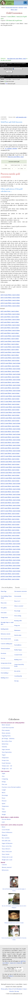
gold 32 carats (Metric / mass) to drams (10, 480)
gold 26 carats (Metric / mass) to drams (10, 448)
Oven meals (3, 612)
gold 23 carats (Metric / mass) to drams (10, 431)
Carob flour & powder (8, 727)
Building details (4, 629)
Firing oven (17, 625)
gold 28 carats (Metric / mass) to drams (10, 459)
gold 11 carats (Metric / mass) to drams (10, 366)
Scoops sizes (5, 760)
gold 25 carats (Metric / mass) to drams (10, 442)
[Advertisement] (14, 41)
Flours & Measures (7, 832)
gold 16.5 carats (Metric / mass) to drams (10, 396)
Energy (4, 781)
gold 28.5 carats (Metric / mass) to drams (10, 461)
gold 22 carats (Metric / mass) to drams (10, 426)
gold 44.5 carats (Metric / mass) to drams (10, 549)
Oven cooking (17, 615)
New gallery (4, 607)
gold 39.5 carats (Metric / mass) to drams (10, 521)
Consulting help (18, 676)
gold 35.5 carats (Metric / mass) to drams (10, 500)
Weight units (5, 768)
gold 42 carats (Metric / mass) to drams (10, 535)
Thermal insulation (5, 648)
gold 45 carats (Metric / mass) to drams (10, 551)
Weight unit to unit (7, 859)
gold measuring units (21, 117)
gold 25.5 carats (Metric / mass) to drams (10, 445)
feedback (11, 977)
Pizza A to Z (17, 601)
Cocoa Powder (6, 829)
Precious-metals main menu (12, 7)
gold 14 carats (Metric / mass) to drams (10, 382)
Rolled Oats (5, 744)
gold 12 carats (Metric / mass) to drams (10, 371)
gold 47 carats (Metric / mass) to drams (10, 562)
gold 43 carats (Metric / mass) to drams (10, 541)
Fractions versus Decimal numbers (11, 787)
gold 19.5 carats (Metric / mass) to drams (10, 412)
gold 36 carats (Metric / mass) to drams (10, 502)
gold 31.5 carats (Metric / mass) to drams (10, 478)
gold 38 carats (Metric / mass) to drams (10, 513)
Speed (3, 803)
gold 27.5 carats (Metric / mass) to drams (10, 456)
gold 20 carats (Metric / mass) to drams (10, 415)
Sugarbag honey (6, 735)
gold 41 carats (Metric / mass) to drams (10, 530)
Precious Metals (6, 819)
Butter (3, 827)
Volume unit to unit (7, 857)
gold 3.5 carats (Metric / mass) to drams (10, 325)
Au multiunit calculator (11, 148)
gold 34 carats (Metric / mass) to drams (10, 491)
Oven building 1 (5, 673)
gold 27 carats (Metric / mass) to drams (10, 453)
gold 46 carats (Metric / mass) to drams (10, 557)
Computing (5, 779)
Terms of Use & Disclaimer (15, 989)
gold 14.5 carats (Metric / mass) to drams (10, 385)
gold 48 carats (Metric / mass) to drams (10, 568)
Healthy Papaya (18, 649)
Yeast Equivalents (7, 752)
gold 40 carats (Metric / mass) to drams (10, 524)
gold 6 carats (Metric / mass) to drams (10, 338)
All (11, 765)
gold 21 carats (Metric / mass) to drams (10, 420)
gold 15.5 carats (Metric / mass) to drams (10, 390)
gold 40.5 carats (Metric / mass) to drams (10, 527)
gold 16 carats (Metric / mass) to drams (10, 393)
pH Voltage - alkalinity (8, 738)
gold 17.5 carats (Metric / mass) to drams (10, 401)
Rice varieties (5, 838)
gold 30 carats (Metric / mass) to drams (10, 469)
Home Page (3, 591)
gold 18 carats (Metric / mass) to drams (10, 404)
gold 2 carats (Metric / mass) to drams (10, 316)
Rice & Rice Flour (7, 741)
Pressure (4, 800)
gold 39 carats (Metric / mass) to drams (10, 519)
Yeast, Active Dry (7, 846)
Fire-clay (3, 658)
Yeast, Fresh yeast (7, 851)
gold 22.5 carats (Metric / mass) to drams (10, 428)
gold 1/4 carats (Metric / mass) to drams (10, 294)
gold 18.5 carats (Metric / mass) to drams (10, 407)
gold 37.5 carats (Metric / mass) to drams (10, 510)
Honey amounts (6, 733)
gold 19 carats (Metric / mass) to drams (10, 409)
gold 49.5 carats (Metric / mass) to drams (10, 576)
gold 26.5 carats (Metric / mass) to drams (10, 450)
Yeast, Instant (5, 854)
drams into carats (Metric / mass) (16, 156)
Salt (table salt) (6, 840)
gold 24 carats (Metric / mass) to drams (10, 437)
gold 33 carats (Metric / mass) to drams (10, 486)
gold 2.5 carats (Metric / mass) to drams (10, 319)
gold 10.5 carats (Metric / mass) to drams (10, 363)
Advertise (11, 992)
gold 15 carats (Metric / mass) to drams (10, 387)
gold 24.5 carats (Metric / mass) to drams (10, 439)
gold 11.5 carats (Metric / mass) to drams (10, 368)
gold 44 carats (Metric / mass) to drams (10, 546)
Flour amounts (6, 730)
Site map (16, 681)
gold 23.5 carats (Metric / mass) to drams (10, 434)
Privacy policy (4, 989)
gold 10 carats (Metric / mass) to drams (10, 360)
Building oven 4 (18, 659)
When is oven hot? (18, 606)
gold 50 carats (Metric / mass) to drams (10, 579)
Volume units (5, 765)
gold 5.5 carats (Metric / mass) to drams (10, 336)
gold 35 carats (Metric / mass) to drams (10, 497)
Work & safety (17, 635)
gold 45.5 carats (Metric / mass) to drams (10, 554)
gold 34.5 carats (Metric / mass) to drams (10, 494)
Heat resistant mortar (6, 638)
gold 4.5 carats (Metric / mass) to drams (10, 330)
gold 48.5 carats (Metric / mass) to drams (10, 571)
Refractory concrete (5, 634)
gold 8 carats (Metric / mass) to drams (10, 349)
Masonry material (6, 867)
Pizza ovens (3, 602)
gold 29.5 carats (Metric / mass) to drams (10, 467)
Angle (3, 773)
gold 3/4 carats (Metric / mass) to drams (10, 305)
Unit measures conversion (20, 591)
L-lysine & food (18, 654)
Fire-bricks (3, 653)
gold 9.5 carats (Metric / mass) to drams (10, 357)
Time (3, 809)
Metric (4, 792)
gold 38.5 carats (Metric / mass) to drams (10, 516)
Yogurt (4, 755)
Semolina (4, 746)
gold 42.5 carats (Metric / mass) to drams (10, 538)
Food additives (17, 645)
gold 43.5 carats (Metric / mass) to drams (10, 543)
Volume (4, 811)
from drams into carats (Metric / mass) (16, 58)
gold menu (21, 7)
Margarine (4, 835)
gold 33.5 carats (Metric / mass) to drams (10, 489)
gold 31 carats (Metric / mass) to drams (10, 475)
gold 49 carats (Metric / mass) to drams (10, 573)
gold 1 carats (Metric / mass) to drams (10, 311)
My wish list (17, 671)
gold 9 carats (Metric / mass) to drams (10, 355)
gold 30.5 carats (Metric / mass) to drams (10, 472)
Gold (3, 822)
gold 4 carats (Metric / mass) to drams (10, 327)
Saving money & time (6, 663)
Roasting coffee (18, 620)
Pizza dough (17, 610)
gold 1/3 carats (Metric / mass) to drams (10, 297)
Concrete (4, 864)
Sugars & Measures (7, 843)
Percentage (5, 795)
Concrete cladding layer (6, 643)
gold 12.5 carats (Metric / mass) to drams (10, 374)
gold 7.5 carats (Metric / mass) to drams (10, 346)
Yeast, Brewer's (6, 848)
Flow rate (4, 784)
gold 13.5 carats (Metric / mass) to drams (10, 379)
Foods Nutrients (6, 763)
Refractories (5, 870)
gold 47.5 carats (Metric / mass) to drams (10, 565)
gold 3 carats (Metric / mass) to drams (10, 322)
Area (3, 776)
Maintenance (17, 630)
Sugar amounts (6, 749)
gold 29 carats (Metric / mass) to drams (10, 464)
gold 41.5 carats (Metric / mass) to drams (10, 532)
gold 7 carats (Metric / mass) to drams (10, 344)
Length (4, 789)
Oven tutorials (17, 596)
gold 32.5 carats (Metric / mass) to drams (10, 483)
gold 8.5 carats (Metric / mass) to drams (10, 352)
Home (7, 2)
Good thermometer (5, 668)
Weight (4, 814)
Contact (25, 989)
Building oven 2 (5, 677)
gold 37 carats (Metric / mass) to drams (10, 508)
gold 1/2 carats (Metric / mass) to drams (10, 300)
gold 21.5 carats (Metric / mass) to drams (10, 423)
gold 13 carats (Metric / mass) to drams (10, 377)
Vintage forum (4, 617)
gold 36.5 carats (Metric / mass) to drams (10, 505)
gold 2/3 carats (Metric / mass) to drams (10, 303)
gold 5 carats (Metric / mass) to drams (10, 333)
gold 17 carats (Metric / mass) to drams (10, 398)
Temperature (5, 757)
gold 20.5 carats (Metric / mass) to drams (10, 418)
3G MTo (16, 640)
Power (3, 798)
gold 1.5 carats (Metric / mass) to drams (10, 314)
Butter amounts (6, 724)
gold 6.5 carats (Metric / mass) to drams (10, 341)
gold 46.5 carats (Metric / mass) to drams (10, 560)
